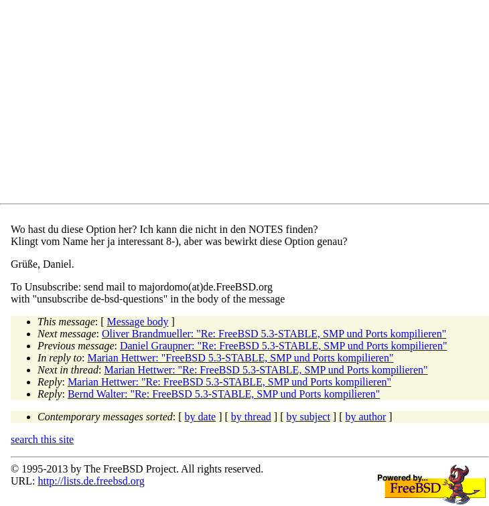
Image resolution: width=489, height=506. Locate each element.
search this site (42, 439)
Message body (138, 321)
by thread (251, 416)
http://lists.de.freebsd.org (91, 481)
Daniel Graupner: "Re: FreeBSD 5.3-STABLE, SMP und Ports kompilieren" (283, 345)
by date (200, 416)
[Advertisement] (250, 104)
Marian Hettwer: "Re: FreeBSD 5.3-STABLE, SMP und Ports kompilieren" (265, 369)
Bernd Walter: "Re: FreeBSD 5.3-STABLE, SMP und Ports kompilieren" (224, 394)
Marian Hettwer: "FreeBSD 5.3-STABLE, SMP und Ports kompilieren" (241, 357)
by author (365, 416)
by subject (308, 416)
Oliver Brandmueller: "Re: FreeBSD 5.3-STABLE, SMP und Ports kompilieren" (274, 333)
